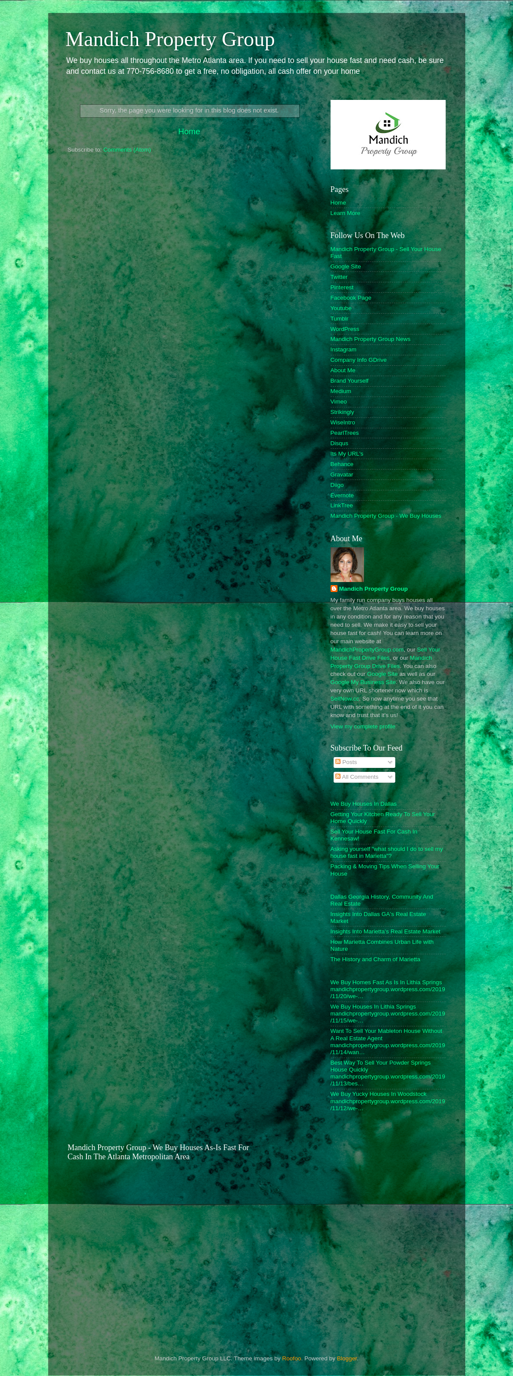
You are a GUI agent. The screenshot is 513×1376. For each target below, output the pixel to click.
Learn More (346, 213)
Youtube (341, 308)
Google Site (346, 266)
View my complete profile (363, 726)
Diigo (337, 485)
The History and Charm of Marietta (375, 959)
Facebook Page (351, 297)
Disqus (339, 443)
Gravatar (342, 474)
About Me (343, 370)
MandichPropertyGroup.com (367, 649)
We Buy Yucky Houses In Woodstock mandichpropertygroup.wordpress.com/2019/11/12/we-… (388, 1101)
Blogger (347, 1358)
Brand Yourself (350, 380)
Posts (346, 762)
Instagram (344, 349)
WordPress (345, 329)
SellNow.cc (345, 698)
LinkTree (342, 505)
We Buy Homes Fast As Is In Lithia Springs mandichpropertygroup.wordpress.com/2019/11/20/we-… (388, 989)
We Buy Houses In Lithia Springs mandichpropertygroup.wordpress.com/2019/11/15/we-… (388, 1013)
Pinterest (342, 287)
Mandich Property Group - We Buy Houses (386, 516)
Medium (341, 391)
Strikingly (342, 412)
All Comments (356, 777)
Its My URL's (347, 453)
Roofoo (291, 1358)
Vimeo (339, 401)
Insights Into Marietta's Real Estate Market (385, 931)
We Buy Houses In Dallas (364, 803)
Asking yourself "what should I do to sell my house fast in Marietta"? (387, 852)
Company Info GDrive (359, 360)
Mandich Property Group (170, 38)
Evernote (342, 495)
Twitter (339, 277)
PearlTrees (345, 433)
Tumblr (340, 318)
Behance (342, 464)
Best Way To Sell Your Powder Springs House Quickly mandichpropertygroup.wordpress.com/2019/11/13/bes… (388, 1073)
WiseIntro (343, 422)
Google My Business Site (363, 682)
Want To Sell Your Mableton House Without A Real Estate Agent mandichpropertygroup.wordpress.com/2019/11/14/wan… (388, 1041)
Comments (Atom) (127, 149)
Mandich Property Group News (371, 339)
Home (189, 131)
